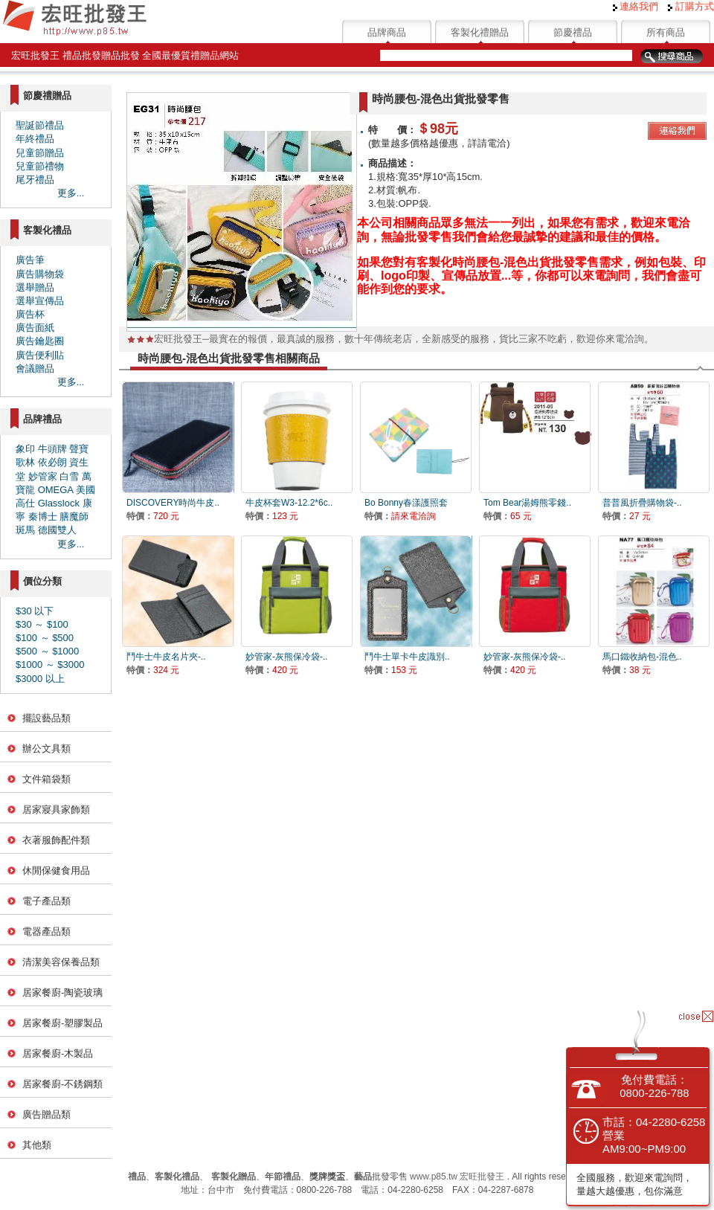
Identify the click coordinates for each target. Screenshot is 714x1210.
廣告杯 (30, 314)
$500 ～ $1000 (47, 651)
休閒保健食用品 (56, 870)
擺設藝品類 (46, 718)
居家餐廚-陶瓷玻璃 (62, 992)
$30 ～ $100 (42, 624)
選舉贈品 (35, 287)
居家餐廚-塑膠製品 (62, 1023)
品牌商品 (386, 32)
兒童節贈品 (40, 152)
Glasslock (59, 503)
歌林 (25, 462)
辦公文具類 (46, 748)
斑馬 (25, 529)
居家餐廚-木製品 (57, 1053)
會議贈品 (35, 368)
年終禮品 (35, 138)
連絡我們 (636, 6)
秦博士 (42, 516)
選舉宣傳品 (40, 300)
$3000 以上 (40, 678)
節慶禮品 (572, 32)
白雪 (69, 476)
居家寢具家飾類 (56, 809)
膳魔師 (74, 516)
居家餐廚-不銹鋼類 (62, 1084)
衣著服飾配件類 (56, 840)
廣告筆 (30, 260)
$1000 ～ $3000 (50, 664)
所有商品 (665, 32)
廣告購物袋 (40, 274)
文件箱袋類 (46, 779)
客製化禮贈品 (480, 32)
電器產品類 (46, 931)
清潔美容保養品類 (61, 962)
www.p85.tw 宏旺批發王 (457, 1176)
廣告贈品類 (46, 1114)
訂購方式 (691, 6)
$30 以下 (35, 611)
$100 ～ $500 (45, 637)
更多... (71, 193)
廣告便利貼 (40, 355)
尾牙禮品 (35, 179)
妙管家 (42, 476)
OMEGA (56, 489)
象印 (25, 448)
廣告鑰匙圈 (40, 341)
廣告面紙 (35, 327)
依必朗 (52, 462)
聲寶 (79, 448)
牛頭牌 (52, 448)
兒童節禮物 (40, 166)
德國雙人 (57, 529)
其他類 (36, 1145)
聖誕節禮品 (40, 125)
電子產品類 (46, 901)
